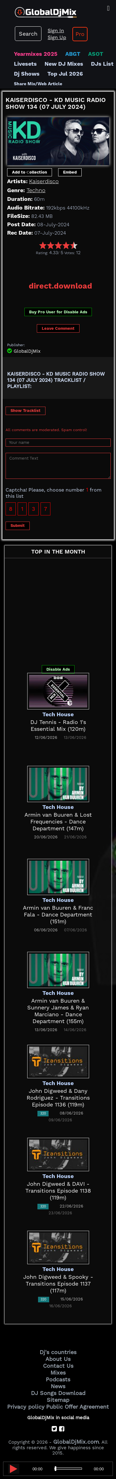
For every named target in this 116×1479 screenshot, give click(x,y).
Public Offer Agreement (77, 1406)
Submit (18, 525)
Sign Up (57, 37)
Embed (70, 172)
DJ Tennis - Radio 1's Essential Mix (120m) (58, 725)
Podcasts (58, 1379)
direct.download (60, 285)
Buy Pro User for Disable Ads (58, 312)
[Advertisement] (59, 266)
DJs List (102, 63)
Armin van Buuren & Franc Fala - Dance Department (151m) (58, 914)
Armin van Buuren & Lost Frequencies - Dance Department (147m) (58, 821)
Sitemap (58, 1400)
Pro (79, 34)
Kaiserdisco (44, 181)
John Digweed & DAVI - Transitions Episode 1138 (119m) (58, 1191)
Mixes (58, 1372)
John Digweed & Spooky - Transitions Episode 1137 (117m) (58, 1284)
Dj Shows (27, 73)
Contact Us (58, 1365)
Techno (36, 190)
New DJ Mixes (64, 63)
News (58, 1386)
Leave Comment (58, 328)
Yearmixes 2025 (36, 54)
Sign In (56, 30)
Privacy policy (26, 1406)
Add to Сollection (29, 172)
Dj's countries (58, 1352)
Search (28, 33)
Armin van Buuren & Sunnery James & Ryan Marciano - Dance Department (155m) (58, 1010)
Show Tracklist (26, 410)
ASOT (95, 54)
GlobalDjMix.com (76, 1441)
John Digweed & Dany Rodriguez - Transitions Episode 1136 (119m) (58, 1098)
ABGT (72, 54)
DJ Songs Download (58, 1393)
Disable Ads (58, 669)
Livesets (25, 63)
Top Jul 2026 (65, 73)
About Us (58, 1359)
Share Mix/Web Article (38, 83)
